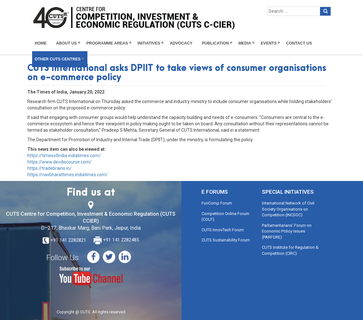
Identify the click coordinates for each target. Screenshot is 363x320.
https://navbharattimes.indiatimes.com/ (67, 174)
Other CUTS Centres (57, 59)
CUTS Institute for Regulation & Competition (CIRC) (290, 250)
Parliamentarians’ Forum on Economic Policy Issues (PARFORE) (287, 231)
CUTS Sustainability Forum (226, 240)
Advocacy (181, 43)
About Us (66, 43)
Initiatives (149, 43)
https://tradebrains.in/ (49, 168)
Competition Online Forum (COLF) (225, 216)
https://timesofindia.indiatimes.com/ (64, 155)
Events (269, 43)
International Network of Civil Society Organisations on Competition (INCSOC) (288, 209)
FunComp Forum (217, 203)
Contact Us (299, 43)
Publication (215, 43)
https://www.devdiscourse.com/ (59, 161)
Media (244, 43)
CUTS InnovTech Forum (223, 229)
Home (41, 43)
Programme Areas (107, 43)
